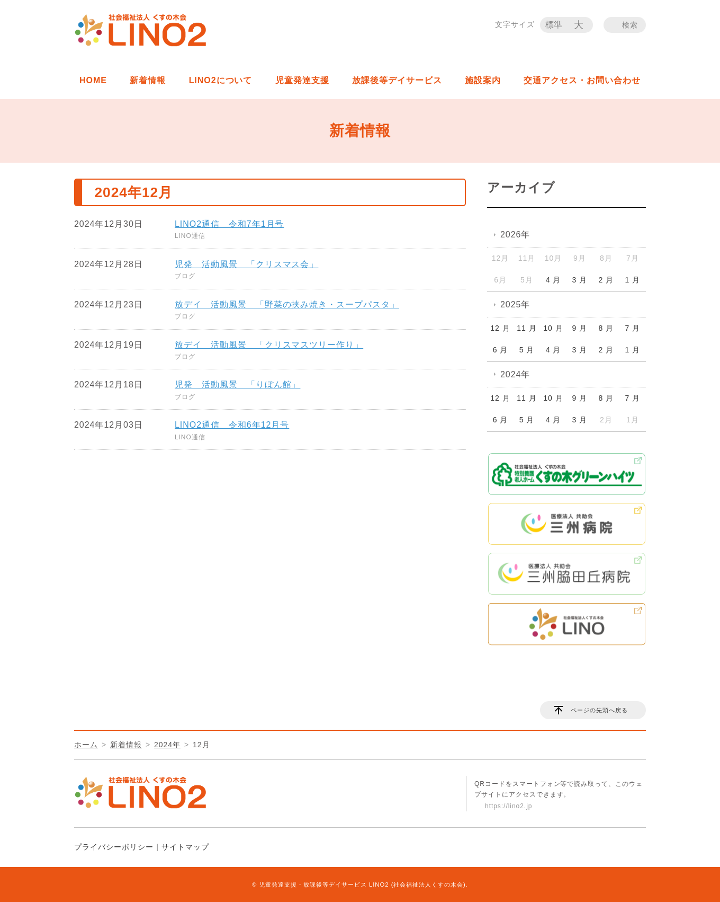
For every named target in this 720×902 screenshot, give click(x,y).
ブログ (185, 276)
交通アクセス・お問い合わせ (582, 80)
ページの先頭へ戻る (599, 710)
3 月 (580, 280)
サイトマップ (185, 847)
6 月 (500, 350)
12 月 (500, 328)
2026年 (515, 234)
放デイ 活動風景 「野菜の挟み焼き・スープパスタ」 (287, 304)
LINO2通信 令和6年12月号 (232, 424)
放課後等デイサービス (397, 80)
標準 (554, 24)
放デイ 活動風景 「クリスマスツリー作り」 (269, 344)
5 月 (527, 350)
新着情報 (148, 80)
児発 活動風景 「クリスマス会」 (246, 264)
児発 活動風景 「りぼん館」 (237, 384)
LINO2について (221, 80)
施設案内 (483, 80)
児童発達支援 (302, 80)
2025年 (515, 304)
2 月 (606, 280)
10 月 (553, 328)
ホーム (86, 744)
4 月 (553, 280)
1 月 (633, 280)
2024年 (515, 374)
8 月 (606, 328)
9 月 (580, 328)
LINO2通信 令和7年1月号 (229, 223)
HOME (93, 80)
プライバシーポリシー (114, 847)
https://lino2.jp (508, 806)
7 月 (633, 328)
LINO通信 (190, 236)
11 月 (526, 328)
